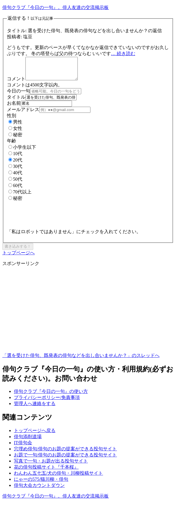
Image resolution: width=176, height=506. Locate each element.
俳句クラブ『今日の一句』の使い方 (51, 395)
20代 (15, 164)
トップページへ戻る (34, 434)
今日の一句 (18, 95)
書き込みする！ (18, 251)
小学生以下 (22, 151)
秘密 (15, 139)
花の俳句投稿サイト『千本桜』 (46, 471)
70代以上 (20, 196)
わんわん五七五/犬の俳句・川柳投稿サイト (58, 477)
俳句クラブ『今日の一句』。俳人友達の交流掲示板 (55, 7)
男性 (15, 126)
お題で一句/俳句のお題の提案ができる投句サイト (65, 459)
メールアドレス (23, 113)
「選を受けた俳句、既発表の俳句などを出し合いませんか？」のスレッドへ (81, 359)
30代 (15, 170)
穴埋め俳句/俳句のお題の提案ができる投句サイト (65, 453)
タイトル (16, 101)
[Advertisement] (88, 316)
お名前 (14, 107)
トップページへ (18, 257)
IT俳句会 (23, 447)
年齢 (11, 145)
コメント (16, 83)
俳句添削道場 (28, 440)
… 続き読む (123, 53)
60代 (15, 189)
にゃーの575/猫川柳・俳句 (41, 483)
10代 (15, 157)
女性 (15, 132)
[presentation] (51, 217)
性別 (11, 119)
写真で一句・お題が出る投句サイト (51, 465)
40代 (15, 177)
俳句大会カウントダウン (39, 489)
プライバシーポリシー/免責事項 (47, 401)
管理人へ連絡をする (34, 407)
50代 (15, 183)
